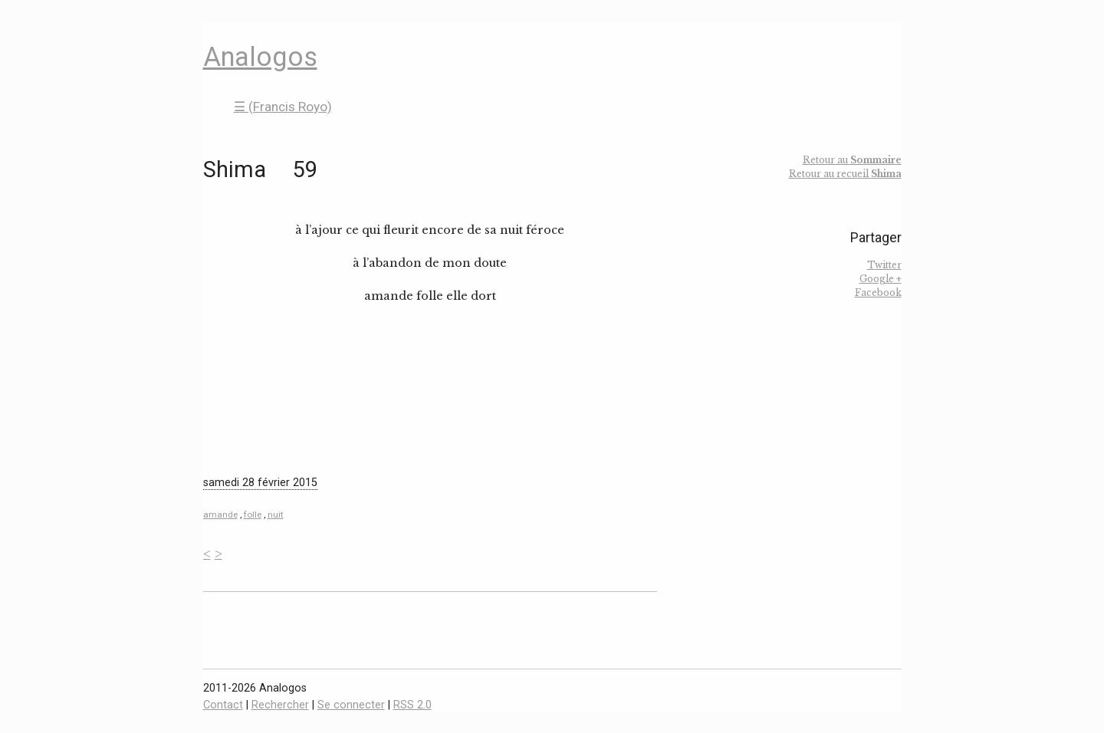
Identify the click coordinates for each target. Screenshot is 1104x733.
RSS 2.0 (412, 705)
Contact (223, 705)
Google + (880, 278)
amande (220, 514)
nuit (276, 514)
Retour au (852, 160)
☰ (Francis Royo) (283, 106)
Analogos (260, 56)
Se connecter (351, 705)
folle (252, 514)
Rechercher (280, 705)
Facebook (878, 292)
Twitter (884, 265)
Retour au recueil (845, 173)
